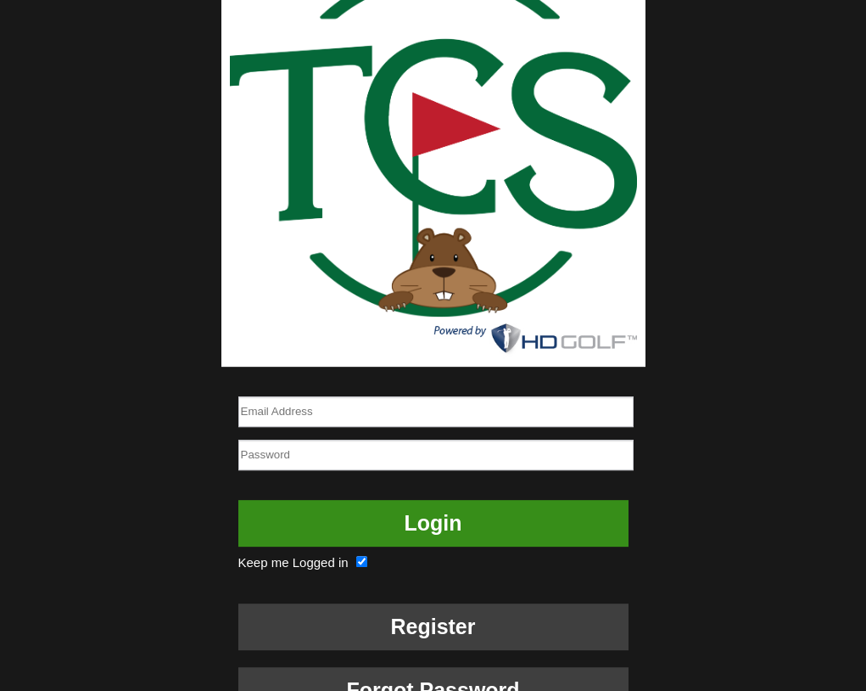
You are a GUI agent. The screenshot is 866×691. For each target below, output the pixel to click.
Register (432, 626)
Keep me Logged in (305, 562)
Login (432, 523)
